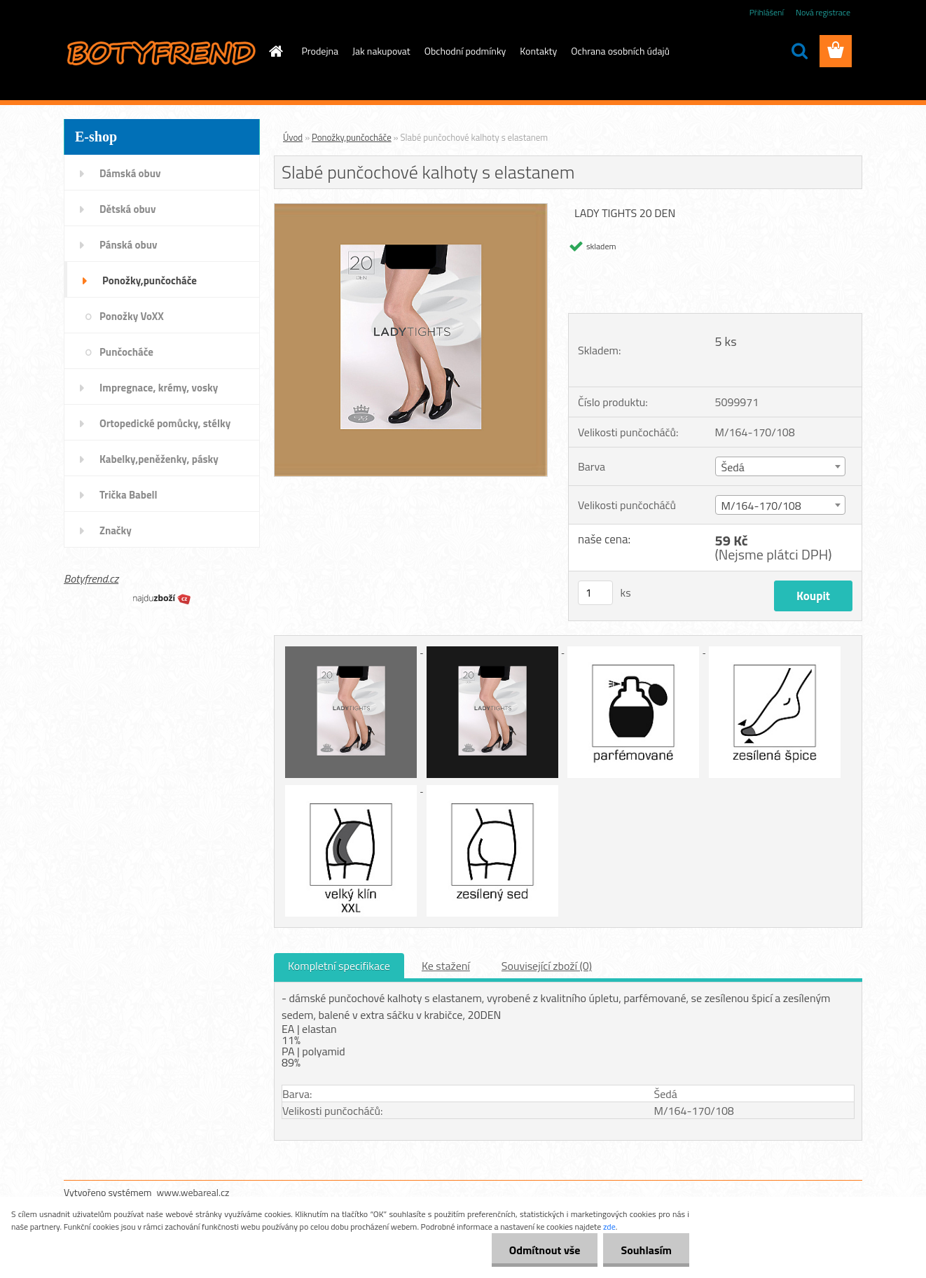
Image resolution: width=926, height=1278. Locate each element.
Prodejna (320, 50)
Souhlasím (646, 1250)
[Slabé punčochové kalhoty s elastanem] (411, 209)
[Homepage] (275, 51)
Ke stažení (446, 965)
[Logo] (160, 52)
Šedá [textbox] (733, 467)
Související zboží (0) (547, 965)
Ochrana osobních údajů (620, 50)
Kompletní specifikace (339, 965)
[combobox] (780, 466)
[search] (799, 51)
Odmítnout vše (545, 1250)
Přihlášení (766, 12)
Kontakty (538, 50)
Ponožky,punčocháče (352, 137)
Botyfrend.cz (91, 578)
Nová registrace (823, 12)
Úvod (293, 137)
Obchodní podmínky (465, 50)
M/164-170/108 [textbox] (761, 505)
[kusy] (595, 593)
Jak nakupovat (381, 50)
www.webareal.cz (193, 1192)
